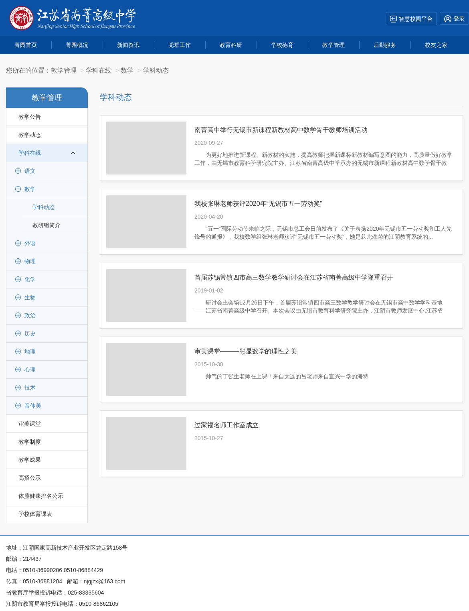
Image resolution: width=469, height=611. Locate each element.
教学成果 (29, 460)
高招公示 (29, 478)
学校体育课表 (35, 514)
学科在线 (46, 153)
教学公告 (29, 117)
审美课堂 (29, 423)
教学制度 (29, 441)
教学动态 (29, 135)
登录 (454, 18)
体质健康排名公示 (40, 496)
